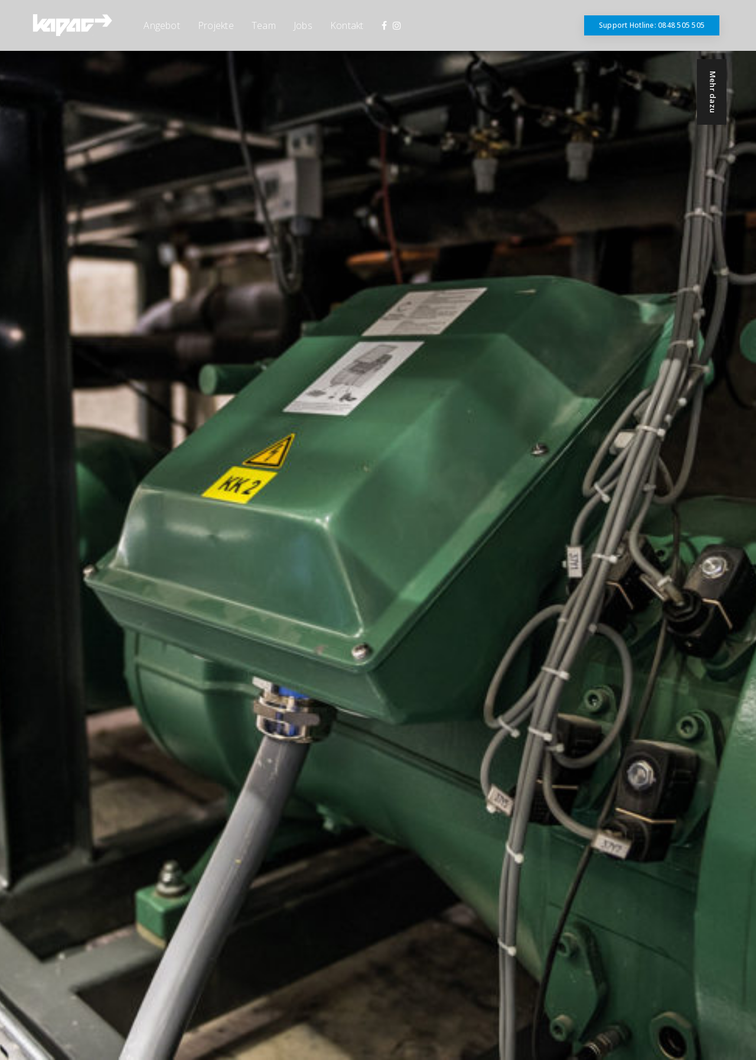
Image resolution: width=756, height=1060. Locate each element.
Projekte (216, 25)
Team (264, 25)
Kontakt (347, 25)
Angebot (162, 25)
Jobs (303, 25)
